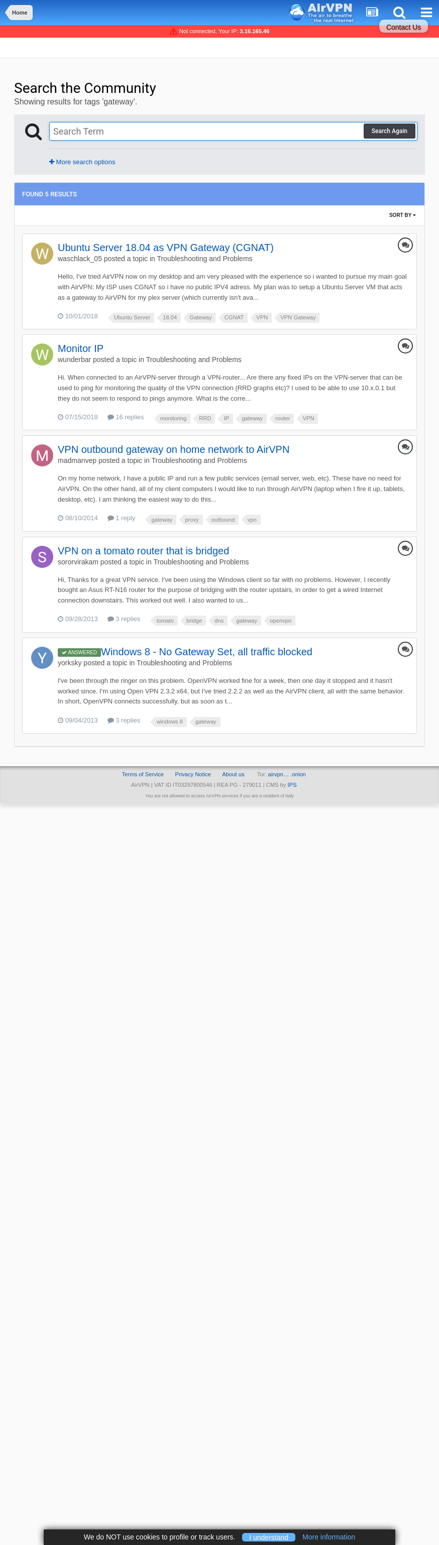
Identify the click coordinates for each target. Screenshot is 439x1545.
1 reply (121, 518)
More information (328, 1537)
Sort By (402, 215)
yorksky (69, 663)
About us (233, 774)
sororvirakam (78, 562)
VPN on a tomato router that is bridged (143, 550)
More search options (82, 162)
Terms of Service (143, 774)
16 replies (125, 417)
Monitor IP (80, 348)
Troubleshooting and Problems (204, 259)
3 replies (124, 619)
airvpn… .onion (287, 774)
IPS (292, 785)
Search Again (389, 131)
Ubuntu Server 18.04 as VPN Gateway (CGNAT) (166, 247)
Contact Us (403, 27)
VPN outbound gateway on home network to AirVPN (173, 449)
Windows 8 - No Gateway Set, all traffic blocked (206, 651)
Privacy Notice (193, 774)
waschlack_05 (80, 259)
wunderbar (74, 359)
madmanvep (77, 460)
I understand (268, 1537)
